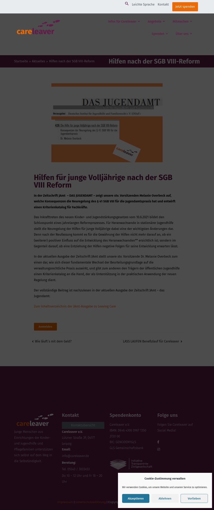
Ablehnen (165, 498)
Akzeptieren (136, 498)
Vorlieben (194, 498)
